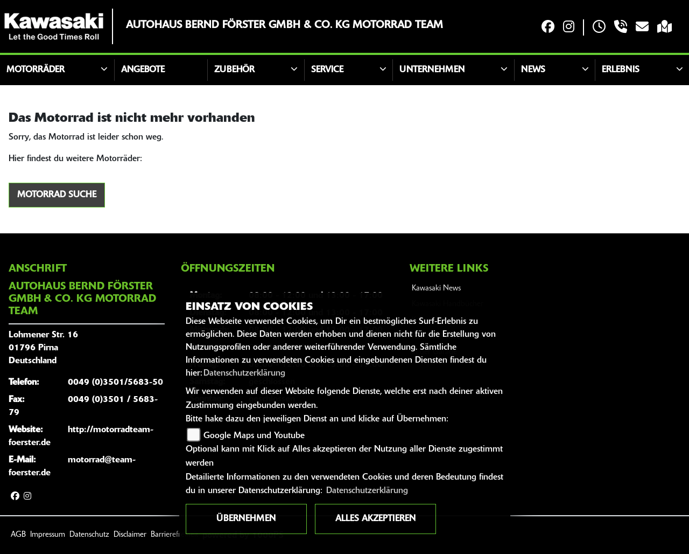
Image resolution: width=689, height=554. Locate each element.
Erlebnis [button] (620, 70)
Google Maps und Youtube (254, 436)
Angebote (143, 70)
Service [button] (327, 70)
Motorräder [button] (35, 70)
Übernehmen (246, 519)
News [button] (533, 70)
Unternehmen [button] (432, 70)
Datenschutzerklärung (244, 373)
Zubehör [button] (234, 70)
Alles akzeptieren (375, 519)
